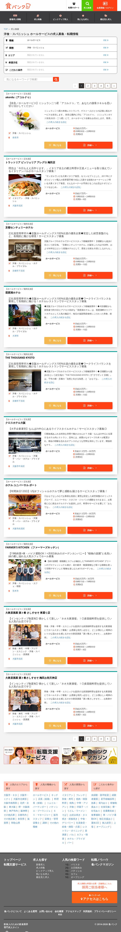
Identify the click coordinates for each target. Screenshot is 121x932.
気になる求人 (83, 18)
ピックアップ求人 (60, 18)
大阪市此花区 (18, 528)
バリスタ (75, 864)
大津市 (15, 335)
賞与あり (103, 802)
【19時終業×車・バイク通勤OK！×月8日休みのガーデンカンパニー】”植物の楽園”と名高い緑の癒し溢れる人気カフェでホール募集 (60, 555)
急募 (93, 802)
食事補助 (95, 814)
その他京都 (9, 818)
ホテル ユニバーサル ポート (21, 485)
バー (69, 842)
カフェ (74, 873)
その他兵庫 (9, 814)
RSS (60, 914)
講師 (45, 822)
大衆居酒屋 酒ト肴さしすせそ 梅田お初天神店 (31, 677)
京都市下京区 (18, 270)
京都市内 (22, 814)
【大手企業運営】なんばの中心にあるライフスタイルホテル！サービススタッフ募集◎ (58, 428)
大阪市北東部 (20, 798)
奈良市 (15, 137)
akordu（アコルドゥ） (18, 97)
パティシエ (76, 870)
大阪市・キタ (10, 794)
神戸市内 (13, 810)
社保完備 (105, 806)
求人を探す (40, 860)
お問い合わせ (45, 911)
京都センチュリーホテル (19, 227)
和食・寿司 (67, 798)
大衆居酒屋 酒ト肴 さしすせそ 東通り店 (27, 612)
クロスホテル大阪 (15, 422)
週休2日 (95, 822)
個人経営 (106, 822)
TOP (6, 29)
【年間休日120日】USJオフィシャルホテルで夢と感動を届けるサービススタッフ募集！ (58, 491)
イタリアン (67, 794)
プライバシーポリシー (105, 911)
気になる (55, 145)
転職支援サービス (15, 864)
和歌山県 (15, 822)
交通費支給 (108, 810)
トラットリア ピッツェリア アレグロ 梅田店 (30, 162)
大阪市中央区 (18, 466)
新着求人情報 (15, 17)
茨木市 (15, 590)
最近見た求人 (106, 18)
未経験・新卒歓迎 (100, 794)
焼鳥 (71, 802)
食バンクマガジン (102, 864)
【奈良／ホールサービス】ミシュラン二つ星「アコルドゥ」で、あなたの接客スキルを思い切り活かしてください (60, 104)
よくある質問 (30, 911)
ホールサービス (40, 794)
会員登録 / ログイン (105, 5)
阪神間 (24, 810)
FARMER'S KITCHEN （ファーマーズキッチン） (32, 547)
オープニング (103, 826)
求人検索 (87, 5)
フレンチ (80, 794)
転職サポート (74, 6)
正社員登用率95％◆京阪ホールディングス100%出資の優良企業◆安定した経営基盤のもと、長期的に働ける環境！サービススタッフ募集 (59, 235)
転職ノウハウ (99, 860)
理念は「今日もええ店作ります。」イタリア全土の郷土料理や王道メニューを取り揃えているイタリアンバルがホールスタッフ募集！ (60, 169)
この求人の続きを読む (56, 122)
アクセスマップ (73, 911)
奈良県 (21, 818)
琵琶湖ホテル (12, 292)
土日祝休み (76, 867)
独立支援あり (106, 818)
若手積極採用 (107, 798)
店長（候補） (44, 798)
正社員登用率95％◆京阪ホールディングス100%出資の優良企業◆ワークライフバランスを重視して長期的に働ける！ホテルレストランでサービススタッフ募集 (60, 300)
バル (71, 834)
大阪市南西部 (10, 802)
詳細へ (90, 145)
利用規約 (87, 911)
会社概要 (59, 911)
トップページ (12, 860)
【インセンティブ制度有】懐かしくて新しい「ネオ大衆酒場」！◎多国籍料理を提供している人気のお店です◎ (60, 620)
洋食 (71, 806)
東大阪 (12, 806)
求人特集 (38, 18)
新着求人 (40, 864)
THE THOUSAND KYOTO (20, 357)
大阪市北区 (17, 205)
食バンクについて (13, 911)
